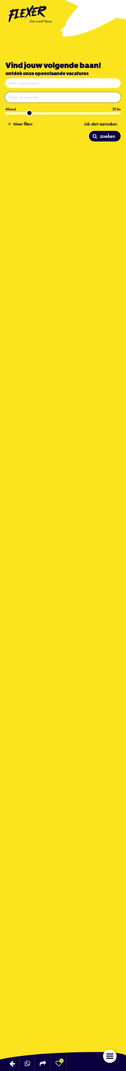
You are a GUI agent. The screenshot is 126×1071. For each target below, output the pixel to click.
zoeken (104, 136)
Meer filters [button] (20, 124)
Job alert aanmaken (100, 124)
